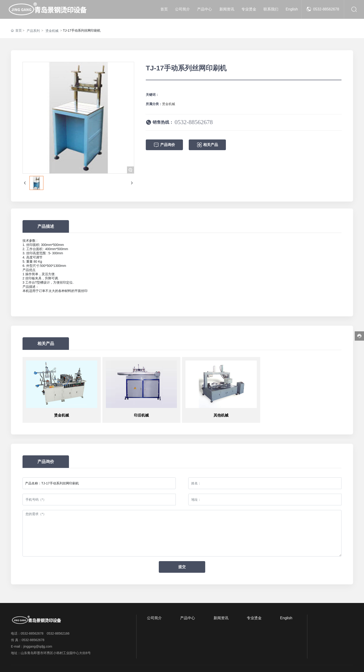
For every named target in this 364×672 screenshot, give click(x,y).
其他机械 (221, 415)
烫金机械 (52, 31)
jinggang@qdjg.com (37, 646)
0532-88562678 (326, 9)
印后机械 (141, 415)
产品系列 (33, 31)
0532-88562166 (58, 633)
